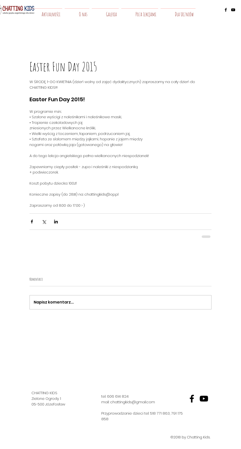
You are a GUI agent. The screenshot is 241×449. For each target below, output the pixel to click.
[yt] (204, 398)
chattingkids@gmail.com (132, 402)
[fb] (192, 398)
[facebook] (225, 9)
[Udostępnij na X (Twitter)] (44, 221)
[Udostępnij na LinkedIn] (56, 221)
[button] (76, 12)
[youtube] (233, 9)
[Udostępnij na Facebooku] (32, 221)
